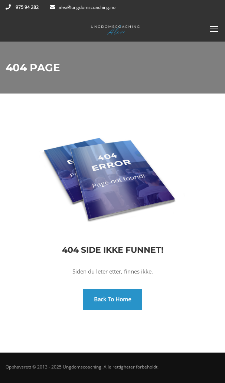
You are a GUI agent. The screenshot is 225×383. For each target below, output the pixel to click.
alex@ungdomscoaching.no (87, 7)
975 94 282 (26, 7)
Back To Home (112, 299)
